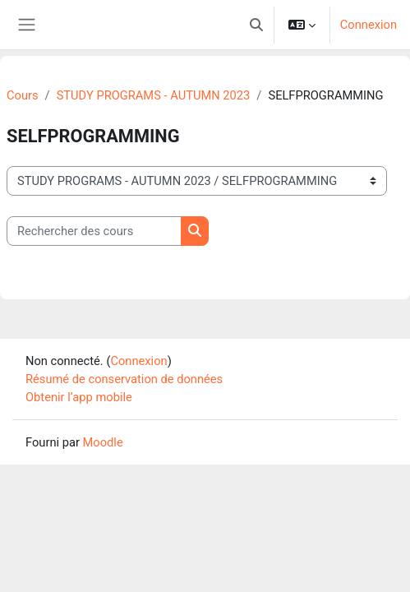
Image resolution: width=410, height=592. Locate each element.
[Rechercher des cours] (94, 231)
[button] (256, 24)
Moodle (103, 442)
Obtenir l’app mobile (78, 397)
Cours (23, 95)
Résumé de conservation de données (124, 379)
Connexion (368, 24)
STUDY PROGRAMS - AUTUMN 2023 (154, 95)
